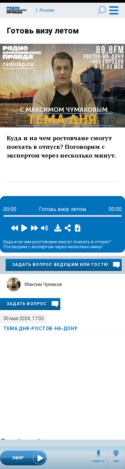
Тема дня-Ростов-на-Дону (40, 328)
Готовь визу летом (43, 30)
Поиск (102, 10)
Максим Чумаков (43, 284)
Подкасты (98, 461)
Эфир (116, 461)
